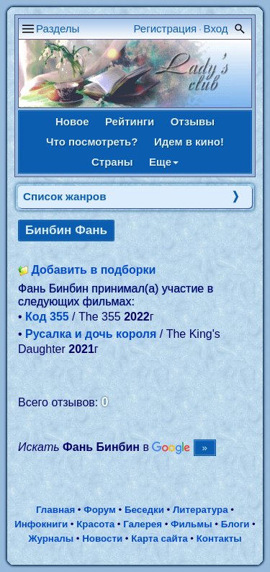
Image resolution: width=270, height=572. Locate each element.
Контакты (219, 538)
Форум (100, 509)
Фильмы (191, 524)
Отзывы (193, 121)
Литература (200, 509)
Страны (112, 162)
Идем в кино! (189, 141)
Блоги (235, 524)
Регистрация (165, 28)
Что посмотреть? (92, 141)
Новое (72, 121)
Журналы (50, 538)
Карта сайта (159, 538)
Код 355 (47, 316)
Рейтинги (129, 121)
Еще (164, 162)
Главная (55, 509)
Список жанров (65, 196)
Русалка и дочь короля (90, 334)
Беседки (144, 509)
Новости (102, 538)
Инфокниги (41, 524)
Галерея (142, 524)
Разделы (57, 28)
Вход (216, 28)
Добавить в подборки (93, 270)
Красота (95, 524)
